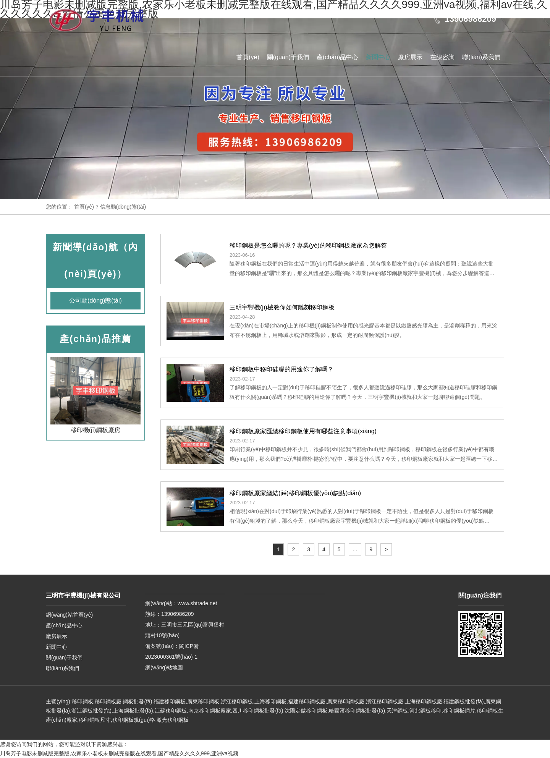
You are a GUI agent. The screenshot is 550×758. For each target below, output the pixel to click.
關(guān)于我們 (288, 57)
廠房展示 (410, 57)
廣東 (192, 701)
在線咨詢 (442, 57)
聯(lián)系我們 (481, 57)
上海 (259, 701)
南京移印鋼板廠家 (209, 711)
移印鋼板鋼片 (459, 711)
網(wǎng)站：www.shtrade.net (181, 603)
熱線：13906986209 (169, 614)
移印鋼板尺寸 (95, 720)
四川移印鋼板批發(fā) (257, 711)
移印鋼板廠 (108, 701)
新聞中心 (378, 57)
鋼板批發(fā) (137, 701)
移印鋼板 (82, 701)
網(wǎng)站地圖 (164, 667)
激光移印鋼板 (173, 720)
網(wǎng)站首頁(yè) (69, 615)
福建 (159, 701)
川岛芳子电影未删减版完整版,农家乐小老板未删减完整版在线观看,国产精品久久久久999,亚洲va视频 (119, 753)
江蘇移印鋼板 (171, 711)
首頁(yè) (247, 57)
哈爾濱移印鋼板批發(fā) (357, 711)
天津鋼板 (397, 711)
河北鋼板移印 (425, 711)
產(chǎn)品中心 (337, 57)
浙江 (226, 701)
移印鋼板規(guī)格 (133, 720)
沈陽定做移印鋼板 (306, 711)
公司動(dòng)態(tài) (95, 300)
